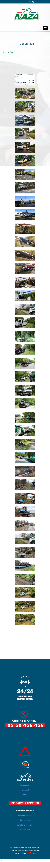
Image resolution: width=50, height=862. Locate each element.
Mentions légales (25, 815)
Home (17, 853)
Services (25, 795)
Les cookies (25, 820)
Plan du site (25, 830)
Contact (23, 853)
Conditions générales (25, 825)
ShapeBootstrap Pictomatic (19, 847)
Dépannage (25, 785)
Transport (25, 790)
